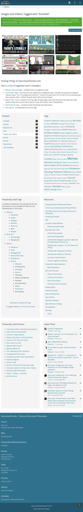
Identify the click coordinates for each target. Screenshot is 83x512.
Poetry (74, 172)
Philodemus (74, 168)
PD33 (66, 169)
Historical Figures (12, 360)
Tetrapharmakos (65, 181)
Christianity (70, 126)
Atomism (67, 124)
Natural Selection (73, 162)
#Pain (13, 250)
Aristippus (47, 124)
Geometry (64, 144)
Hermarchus (68, 146)
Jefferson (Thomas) (71, 152)
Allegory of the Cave (66, 121)
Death (64, 129)
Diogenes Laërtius (71, 133)
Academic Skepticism (51, 121)
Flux (74, 141)
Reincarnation (48, 178)
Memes (72, 158)
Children (62, 127)
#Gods (13, 218)
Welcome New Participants (16, 371)
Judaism (51, 155)
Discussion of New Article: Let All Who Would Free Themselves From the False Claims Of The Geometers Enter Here (62, 400)
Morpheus (58, 162)
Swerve (56, 181)
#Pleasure (14, 247)
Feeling (71, 141)
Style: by (41, 509)
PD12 (55, 169)
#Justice (18, 272)
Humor (46, 152)
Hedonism (74, 144)
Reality (77, 175)
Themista (74, 181)
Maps (54, 159)
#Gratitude (19, 289)
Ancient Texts (11, 362)
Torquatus (72, 183)
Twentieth (56, 186)
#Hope (17, 286)
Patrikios (50, 331)
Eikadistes (51, 339)
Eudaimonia (53, 141)
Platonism (58, 172)
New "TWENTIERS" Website (57, 342)
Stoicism (71, 177)
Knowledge (62, 155)
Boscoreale (48, 127)
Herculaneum (56, 146)
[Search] (69, 3)
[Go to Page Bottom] (79, 505)
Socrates (64, 178)
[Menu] (80, 3)
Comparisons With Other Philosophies (20, 357)
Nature (47, 165)
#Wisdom (18, 264)
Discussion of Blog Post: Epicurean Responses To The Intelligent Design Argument (61, 367)
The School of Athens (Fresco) (53, 183)
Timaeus (65, 183)
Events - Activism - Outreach (16, 373)
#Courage (18, 269)
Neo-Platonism (74, 165)
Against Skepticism (13, 349)
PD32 (63, 169)
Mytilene (65, 162)
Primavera (52, 175)
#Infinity (14, 223)
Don (49, 395)
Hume (65, 149)
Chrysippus (47, 130)
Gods (68, 144)
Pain (52, 169)
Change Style (77, 416)
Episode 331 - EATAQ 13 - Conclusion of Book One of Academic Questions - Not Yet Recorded (63, 357)
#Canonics (10, 234)
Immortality (52, 152)
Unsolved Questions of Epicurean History (21, 368)
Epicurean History (49, 138)
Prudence (65, 175)
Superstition (48, 181)
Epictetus (78, 136)
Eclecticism (71, 136)
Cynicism (59, 130)
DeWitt (63, 133)
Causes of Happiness (55, 329)
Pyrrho (72, 175)
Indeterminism (60, 152)
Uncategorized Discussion (15, 354)
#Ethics (9, 243)
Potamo (46, 175)
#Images (14, 220)
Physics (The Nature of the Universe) (19, 337)
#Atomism (14, 215)
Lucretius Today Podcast (15, 335)
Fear (59, 141)
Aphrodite (77, 120)
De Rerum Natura (52, 132)
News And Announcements (16, 332)
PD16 (59, 169)
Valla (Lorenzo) (65, 187)
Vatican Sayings (50, 189)
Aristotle (54, 123)
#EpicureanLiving (17, 256)
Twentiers (47, 186)
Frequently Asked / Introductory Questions (21, 329)
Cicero (53, 130)
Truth (78, 183)
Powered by (41, 506)
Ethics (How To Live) (13, 343)
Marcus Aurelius (62, 159)
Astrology (61, 124)
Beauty (72, 124)
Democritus (72, 130)
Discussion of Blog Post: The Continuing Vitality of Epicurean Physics (62, 376)
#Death (13, 232)
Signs (59, 178)
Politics (78, 172)
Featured (64, 141)
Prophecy (59, 175)
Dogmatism (64, 136)
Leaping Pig (69, 155)
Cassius (50, 362)
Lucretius (48, 159)
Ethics (46, 141)
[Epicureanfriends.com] (6, 3)
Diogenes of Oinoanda (52, 136)
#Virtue (13, 261)
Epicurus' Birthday (72, 138)
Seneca (55, 178)
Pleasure (67, 172)
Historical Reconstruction (53, 149)
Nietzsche (47, 169)
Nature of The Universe (59, 165)
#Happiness (15, 258)
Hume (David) (72, 149)
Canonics (56, 127)
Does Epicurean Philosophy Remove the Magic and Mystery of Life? (62, 384)
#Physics (9, 212)
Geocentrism (56, 144)
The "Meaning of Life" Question (17, 351)
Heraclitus (47, 146)
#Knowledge (15, 237)
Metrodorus (49, 162)
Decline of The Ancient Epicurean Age (20, 365)
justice (56, 155)
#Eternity (14, 226)
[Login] (75, 2)
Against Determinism (14, 346)
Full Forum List (11, 376)
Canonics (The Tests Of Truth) (17, 340)
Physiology (48, 172)
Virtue (59, 189)
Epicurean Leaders (61, 138)
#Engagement (16, 253)
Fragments (48, 144)
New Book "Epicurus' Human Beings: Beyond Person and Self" (61, 392)
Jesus (46, 155)
